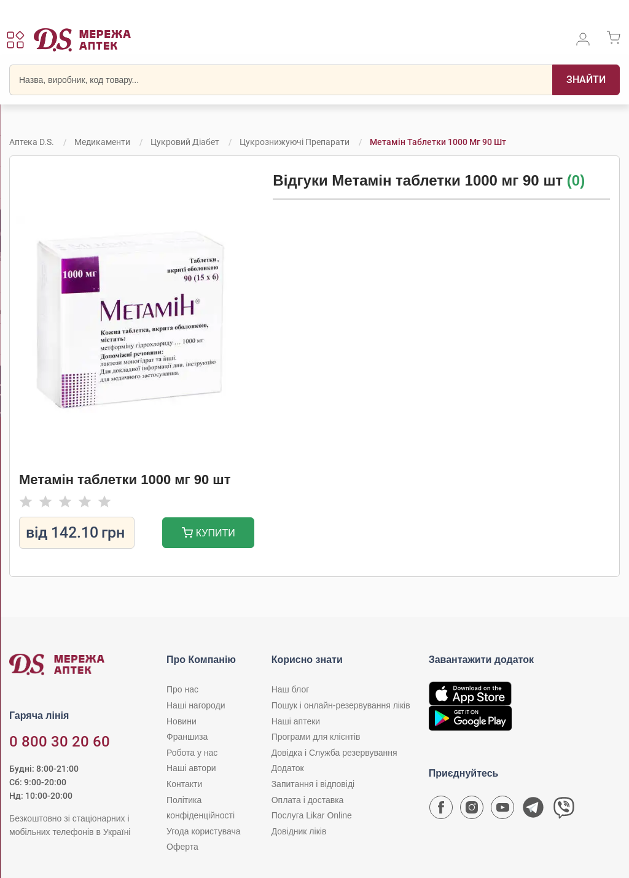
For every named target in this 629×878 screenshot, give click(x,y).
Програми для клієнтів (316, 737)
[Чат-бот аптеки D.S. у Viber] (564, 810)
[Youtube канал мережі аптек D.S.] (502, 810)
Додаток (288, 768)
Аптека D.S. (31, 142)
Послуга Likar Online (312, 815)
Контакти (184, 784)
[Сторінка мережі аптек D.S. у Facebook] (441, 810)
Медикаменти (102, 142)
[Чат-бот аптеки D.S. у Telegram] (533, 810)
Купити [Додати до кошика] (208, 534)
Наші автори (191, 768)
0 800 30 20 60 (59, 741)
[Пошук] (586, 80)
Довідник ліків (299, 831)
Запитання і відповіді (313, 784)
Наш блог (291, 689)
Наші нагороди (195, 705)
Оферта (182, 847)
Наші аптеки (296, 721)
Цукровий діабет (184, 142)
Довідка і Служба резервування (334, 753)
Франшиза (187, 737)
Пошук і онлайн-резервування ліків (341, 705)
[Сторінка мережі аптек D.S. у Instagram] (471, 810)
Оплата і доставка (308, 800)
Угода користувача (203, 831)
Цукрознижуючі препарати (295, 142)
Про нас (182, 689)
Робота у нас (191, 753)
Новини (181, 721)
